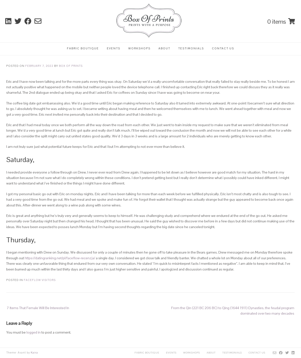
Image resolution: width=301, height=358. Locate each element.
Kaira (34, 352)
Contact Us (223, 48)
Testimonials (191, 48)
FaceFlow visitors (40, 280)
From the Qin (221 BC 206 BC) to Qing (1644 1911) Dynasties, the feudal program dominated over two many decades (232, 311)
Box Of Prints (71, 66)
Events (113, 48)
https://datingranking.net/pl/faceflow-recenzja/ (60, 258)
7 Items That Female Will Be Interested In (38, 308)
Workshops (139, 48)
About (164, 48)
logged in (33, 332)
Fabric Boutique (83, 48)
